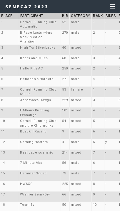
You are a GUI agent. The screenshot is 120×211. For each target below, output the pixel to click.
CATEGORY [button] (80, 16)
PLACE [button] (9, 16)
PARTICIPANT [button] (31, 16)
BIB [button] (65, 16)
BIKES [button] (111, 16)
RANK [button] (98, 16)
